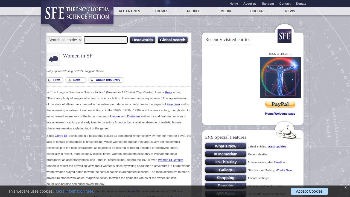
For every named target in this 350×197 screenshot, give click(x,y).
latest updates (276, 146)
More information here (74, 191)
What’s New (284, 170)
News (290, 11)
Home (234, 3)
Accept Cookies (309, 191)
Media (226, 11)
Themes (161, 11)
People (193, 11)
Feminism (173, 104)
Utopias (115, 116)
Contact (285, 3)
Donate (301, 3)
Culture (258, 11)
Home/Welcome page (280, 113)
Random (268, 3)
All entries (129, 11)
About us (249, 3)
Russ (168, 92)
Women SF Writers (170, 159)
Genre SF (61, 135)
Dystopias (133, 116)
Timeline (279, 162)
